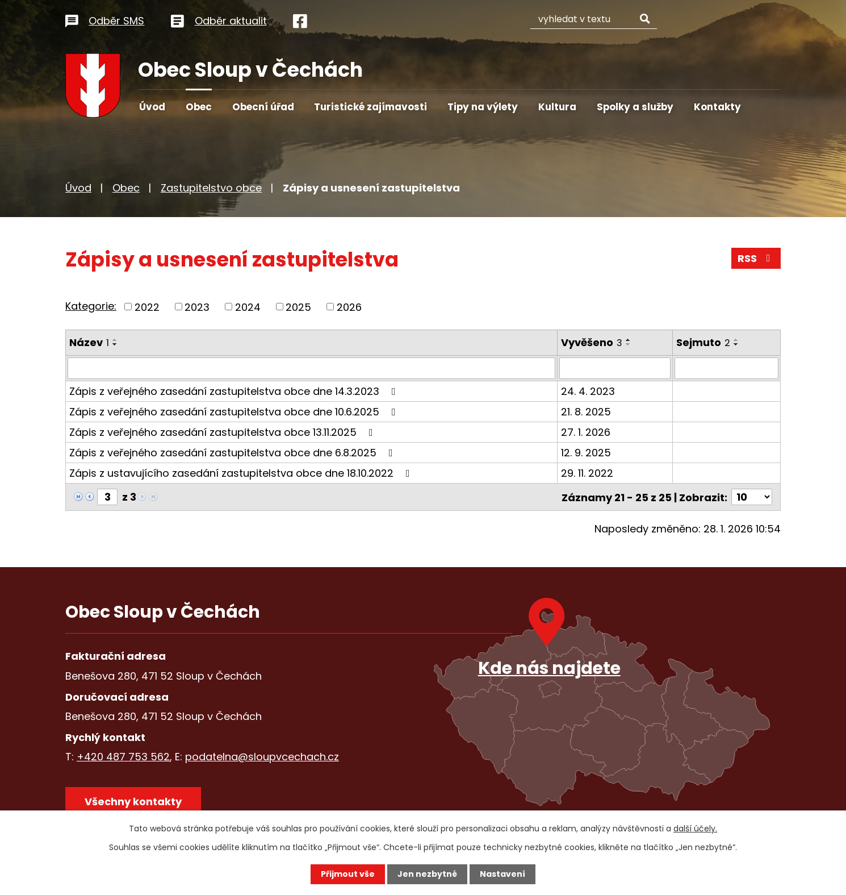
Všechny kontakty (133, 801)
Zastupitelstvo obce (211, 188)
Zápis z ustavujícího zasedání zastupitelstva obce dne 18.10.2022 (241, 473)
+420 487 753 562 (123, 756)
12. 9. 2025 (587, 453)
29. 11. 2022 (588, 473)
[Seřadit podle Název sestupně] (115, 344)
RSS (756, 258)
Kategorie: (90, 306)
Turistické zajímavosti (370, 107)
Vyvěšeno (592, 342)
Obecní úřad (263, 107)
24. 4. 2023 (588, 391)
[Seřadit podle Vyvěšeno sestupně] (629, 344)
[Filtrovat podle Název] (312, 368)
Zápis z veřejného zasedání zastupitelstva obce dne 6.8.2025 (233, 453)
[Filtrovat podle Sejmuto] (726, 368)
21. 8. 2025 (587, 412)
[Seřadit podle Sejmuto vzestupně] (736, 340)
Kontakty (717, 107)
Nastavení (502, 874)
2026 (349, 306)
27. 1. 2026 (586, 432)
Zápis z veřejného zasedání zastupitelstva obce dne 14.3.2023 (234, 391)
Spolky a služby (635, 107)
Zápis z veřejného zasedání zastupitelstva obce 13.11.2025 (223, 432)
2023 (197, 306)
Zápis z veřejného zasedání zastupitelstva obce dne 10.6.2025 (234, 412)
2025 (298, 306)
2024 (248, 306)
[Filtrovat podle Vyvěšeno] (615, 368)
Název (89, 342)
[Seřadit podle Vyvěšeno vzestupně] (629, 340)
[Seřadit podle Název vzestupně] (115, 340)
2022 (147, 306)
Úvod (152, 107)
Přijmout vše (348, 874)
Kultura (557, 107)
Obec (199, 107)
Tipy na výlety (482, 107)
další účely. (695, 828)
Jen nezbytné (427, 874)
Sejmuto (703, 342)
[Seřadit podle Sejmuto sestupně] (736, 344)
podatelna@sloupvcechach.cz (262, 756)
